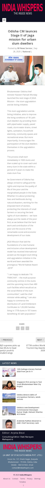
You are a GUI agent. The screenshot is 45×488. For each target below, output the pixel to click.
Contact (15, 478)
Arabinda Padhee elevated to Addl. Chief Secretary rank (29, 422)
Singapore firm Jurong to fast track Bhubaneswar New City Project (29, 384)
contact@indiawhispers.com (23, 468)
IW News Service (24, 48)
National (26, 51)
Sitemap (37, 478)
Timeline (22, 482)
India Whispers (26, 475)
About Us (6, 478)
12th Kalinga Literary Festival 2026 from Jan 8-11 (29, 370)
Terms (22, 478)
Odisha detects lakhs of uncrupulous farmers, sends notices (28, 397)
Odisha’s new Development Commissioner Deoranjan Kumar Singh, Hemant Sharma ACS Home (29, 410)
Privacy (29, 478)
